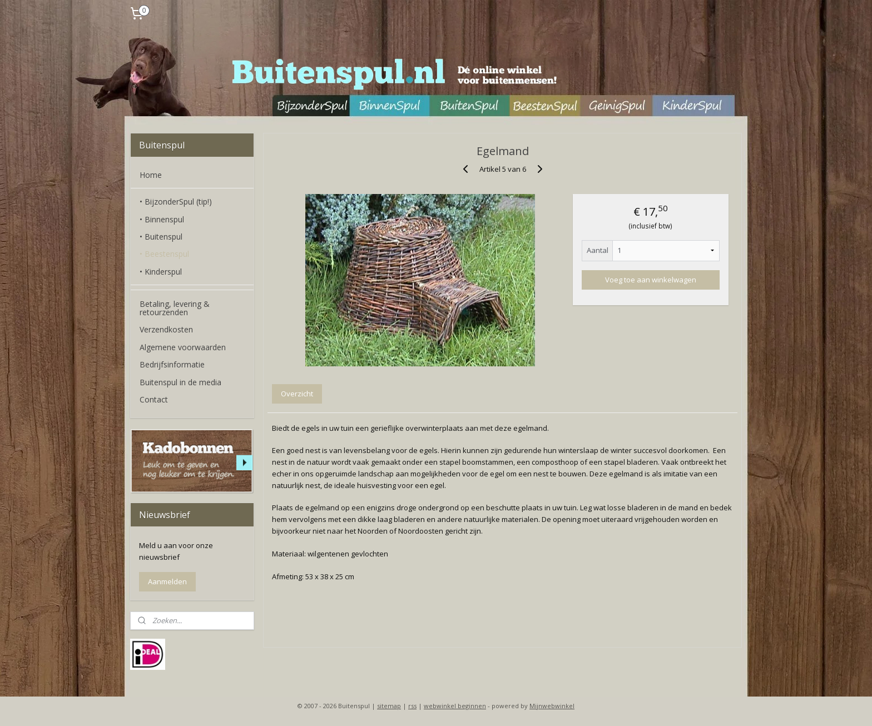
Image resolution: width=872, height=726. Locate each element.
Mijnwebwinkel (551, 706)
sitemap (389, 706)
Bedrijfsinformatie (172, 364)
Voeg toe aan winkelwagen (650, 280)
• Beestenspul (164, 253)
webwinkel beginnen (455, 706)
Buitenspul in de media (180, 382)
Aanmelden (167, 581)
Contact (154, 399)
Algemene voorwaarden (183, 347)
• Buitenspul (161, 236)
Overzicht (297, 394)
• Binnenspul (162, 219)
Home (151, 175)
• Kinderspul (161, 271)
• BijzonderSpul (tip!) (176, 201)
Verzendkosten (166, 329)
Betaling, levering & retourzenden (175, 308)
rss (412, 706)
